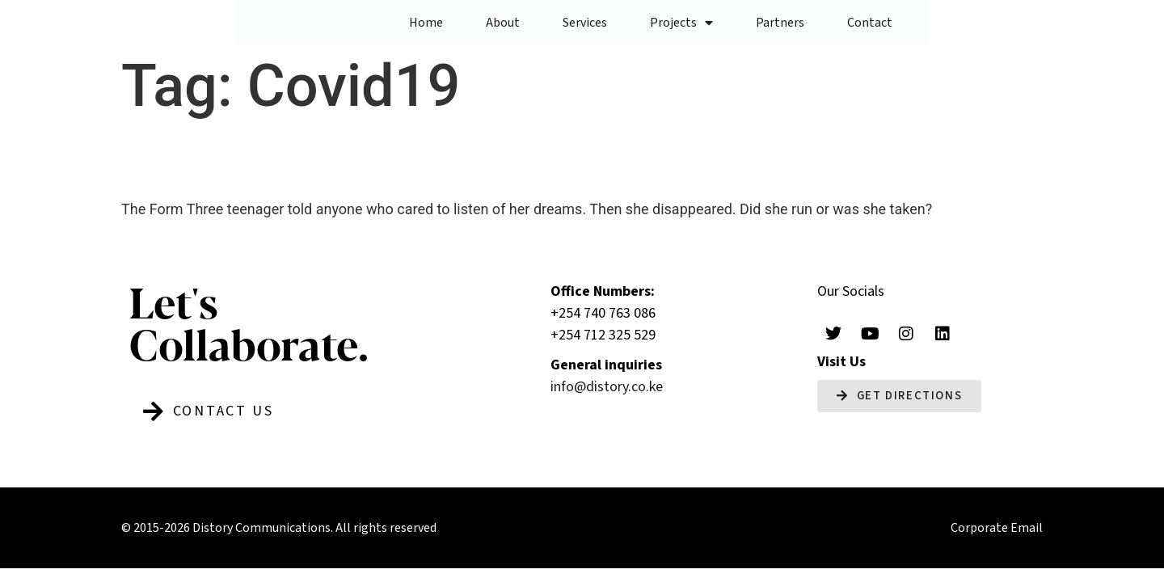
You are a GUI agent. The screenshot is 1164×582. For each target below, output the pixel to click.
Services (585, 24)
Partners (780, 24)
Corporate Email (997, 532)
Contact (869, 24)
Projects (681, 24)
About (503, 24)
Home (426, 24)
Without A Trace (270, 163)
